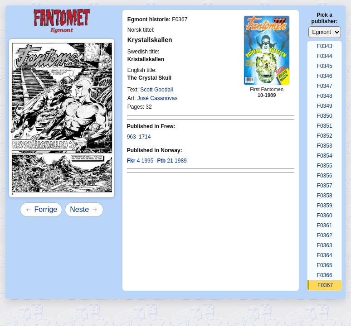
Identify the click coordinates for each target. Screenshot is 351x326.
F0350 (324, 116)
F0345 (324, 66)
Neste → (84, 209)
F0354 (324, 156)
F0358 (324, 195)
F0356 (324, 176)
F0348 (324, 96)
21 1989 (171, 161)
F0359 (324, 205)
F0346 (324, 76)
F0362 (324, 235)
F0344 (324, 56)
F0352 (324, 136)
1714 (145, 137)
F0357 (324, 185)
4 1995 (140, 161)
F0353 (324, 146)
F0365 (324, 265)
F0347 (324, 86)
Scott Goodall (156, 89)
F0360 (324, 215)
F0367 (325, 285)
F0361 (324, 225)
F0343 (324, 46)
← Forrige (41, 209)
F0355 (324, 166)
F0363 (324, 245)
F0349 (324, 106)
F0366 (324, 275)
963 (131, 137)
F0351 (324, 126)
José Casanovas (157, 98)
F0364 (324, 255)
